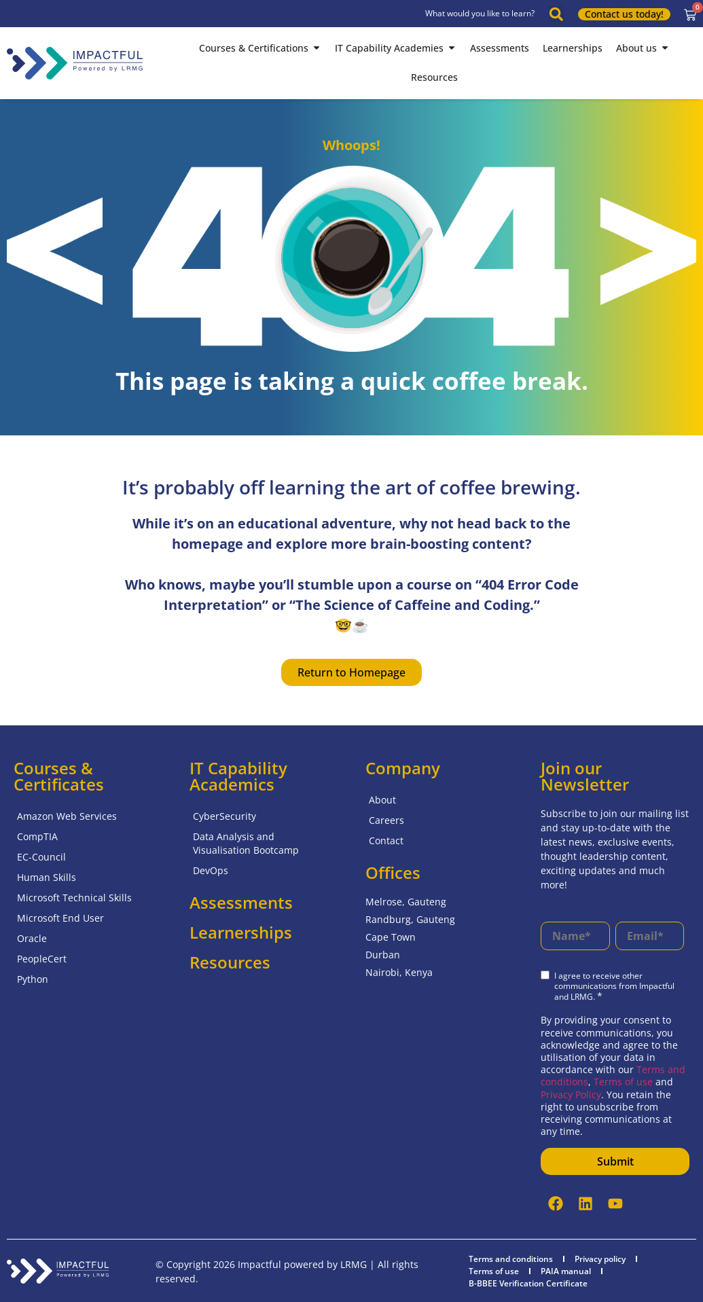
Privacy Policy (571, 1094)
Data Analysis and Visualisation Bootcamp (246, 843)
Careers (386, 820)
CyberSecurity (224, 816)
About (382, 799)
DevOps (210, 870)
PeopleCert (42, 958)
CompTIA (37, 836)
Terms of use (624, 1081)
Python (32, 979)
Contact (386, 840)
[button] (556, 14)
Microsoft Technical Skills (74, 897)
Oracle (32, 938)
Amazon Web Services (67, 816)
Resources (230, 962)
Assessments (241, 902)
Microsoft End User (60, 917)
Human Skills (46, 877)
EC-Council (41, 856)
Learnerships (241, 932)
